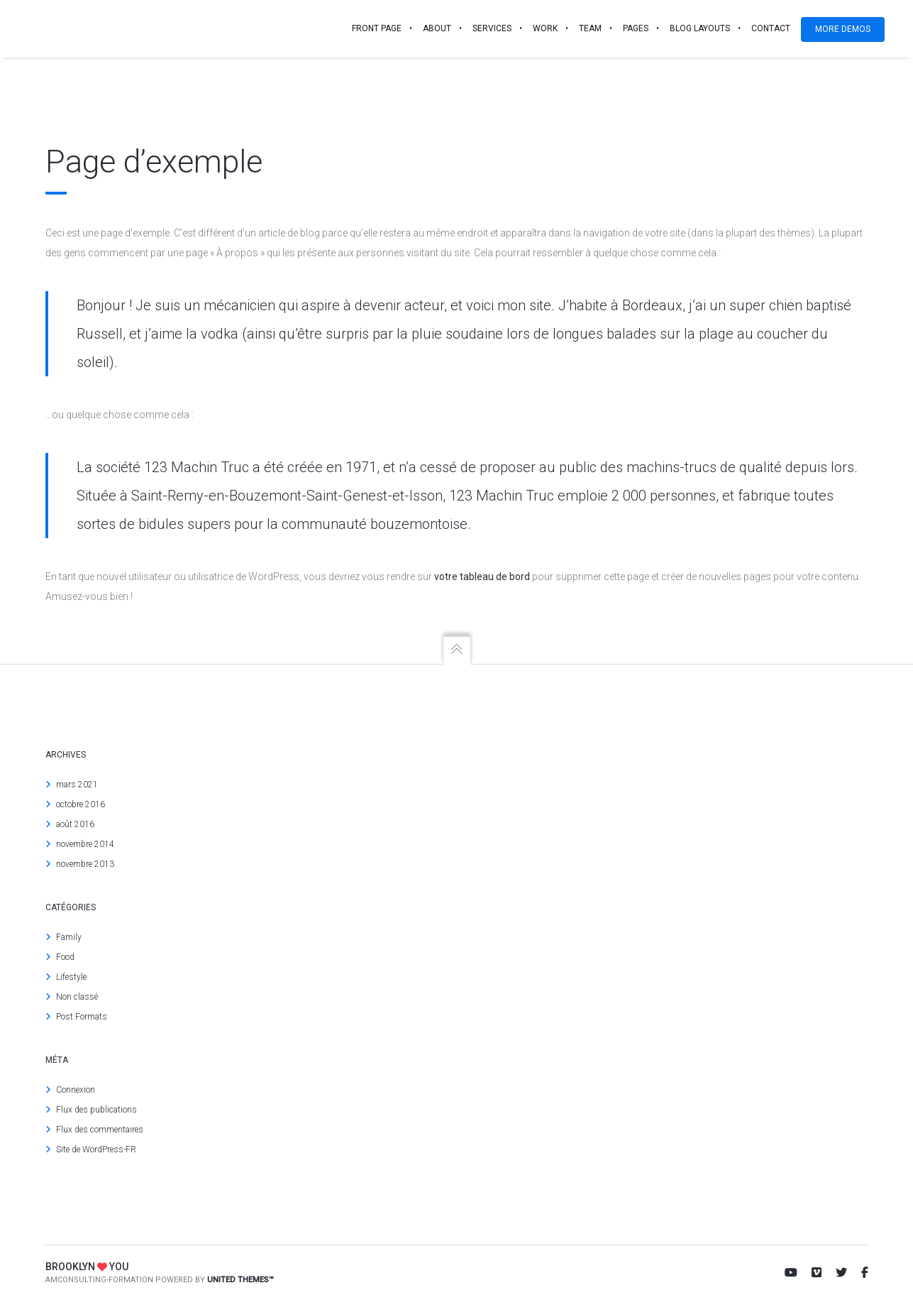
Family (69, 937)
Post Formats (81, 1017)
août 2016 (75, 824)
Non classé (77, 997)
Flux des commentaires (99, 1130)
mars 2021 (77, 785)
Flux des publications (96, 1110)
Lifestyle (71, 977)
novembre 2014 (85, 844)
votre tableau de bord (482, 576)
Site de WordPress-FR (96, 1149)
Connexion (75, 1090)
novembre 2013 (85, 864)
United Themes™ (240, 1279)
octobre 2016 (80, 804)
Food (65, 957)
